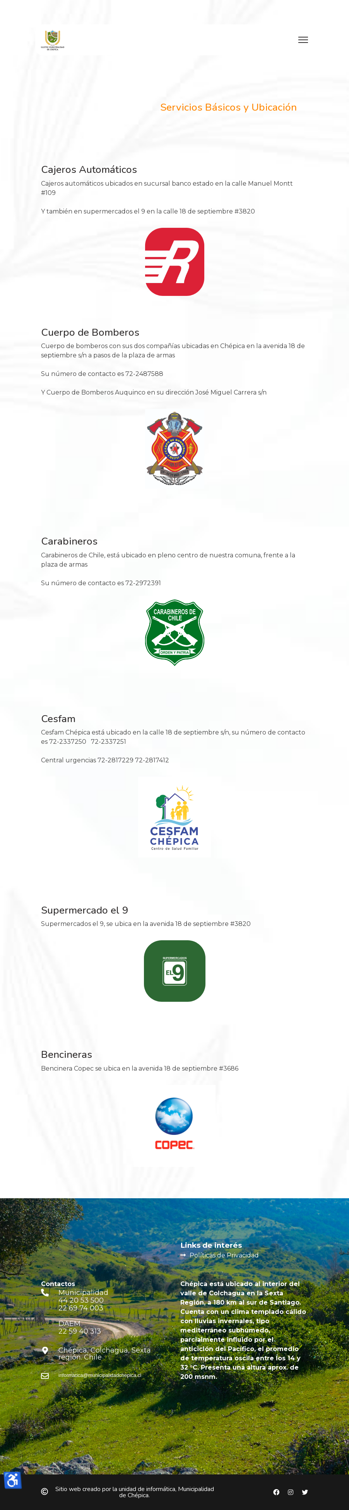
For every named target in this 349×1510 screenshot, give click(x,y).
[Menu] (303, 39)
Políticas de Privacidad (224, 1255)
